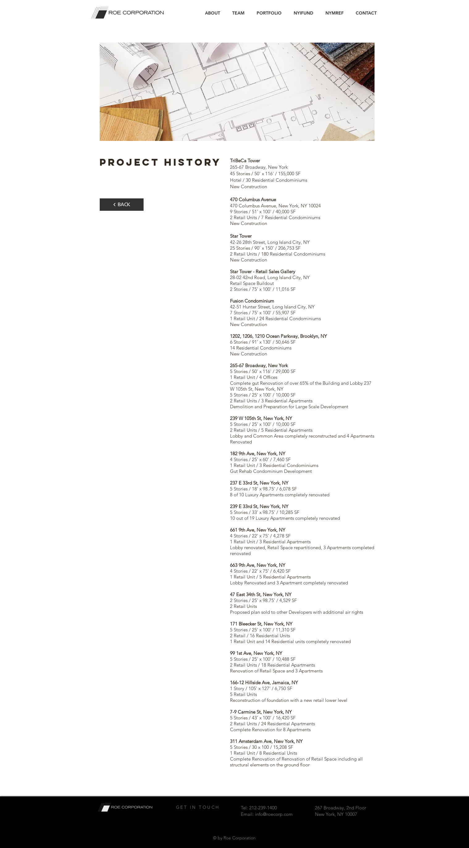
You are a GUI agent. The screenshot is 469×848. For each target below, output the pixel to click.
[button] (269, 13)
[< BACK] (122, 204)
